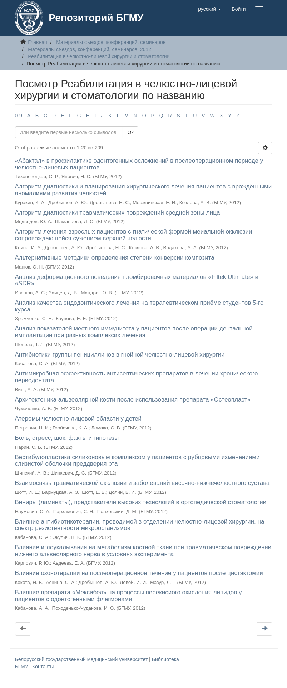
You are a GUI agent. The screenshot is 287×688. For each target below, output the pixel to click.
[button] (209, 9)
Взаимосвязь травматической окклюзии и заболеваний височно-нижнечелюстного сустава (142, 483)
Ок (130, 132)
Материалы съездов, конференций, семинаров (110, 42)
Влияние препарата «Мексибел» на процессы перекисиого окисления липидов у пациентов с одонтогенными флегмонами (128, 596)
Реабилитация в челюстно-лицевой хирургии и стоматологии (98, 56)
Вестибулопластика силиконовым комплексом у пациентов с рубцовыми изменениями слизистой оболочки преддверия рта (137, 460)
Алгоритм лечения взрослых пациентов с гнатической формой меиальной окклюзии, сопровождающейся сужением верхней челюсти (134, 235)
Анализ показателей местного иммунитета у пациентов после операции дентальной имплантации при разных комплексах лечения (134, 332)
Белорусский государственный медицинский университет (82, 659)
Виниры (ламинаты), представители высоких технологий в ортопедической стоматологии (141, 502)
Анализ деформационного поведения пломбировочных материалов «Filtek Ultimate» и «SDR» (137, 280)
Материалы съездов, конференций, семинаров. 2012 (89, 49)
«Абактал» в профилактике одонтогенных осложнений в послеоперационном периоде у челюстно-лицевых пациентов (139, 164)
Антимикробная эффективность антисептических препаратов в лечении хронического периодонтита (136, 377)
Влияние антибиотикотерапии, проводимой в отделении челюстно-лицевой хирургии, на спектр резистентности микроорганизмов (139, 525)
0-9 (18, 115)
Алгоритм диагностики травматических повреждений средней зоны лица (117, 212)
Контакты (43, 666)
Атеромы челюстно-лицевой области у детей (78, 418)
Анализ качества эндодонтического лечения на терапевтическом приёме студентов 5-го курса (139, 306)
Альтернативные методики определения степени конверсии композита (114, 257)
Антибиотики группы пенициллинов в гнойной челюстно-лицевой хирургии (120, 354)
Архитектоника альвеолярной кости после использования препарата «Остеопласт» (133, 399)
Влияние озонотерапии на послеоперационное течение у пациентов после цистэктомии (139, 573)
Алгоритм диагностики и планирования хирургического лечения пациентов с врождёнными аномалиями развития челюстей (143, 190)
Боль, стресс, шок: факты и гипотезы (67, 437)
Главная (37, 42)
